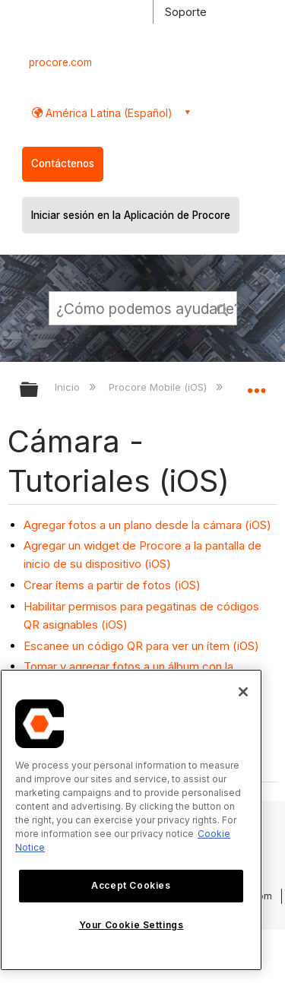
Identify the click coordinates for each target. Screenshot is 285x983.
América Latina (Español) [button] (108, 112)
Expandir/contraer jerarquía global (39, 390)
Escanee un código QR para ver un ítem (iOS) (141, 646)
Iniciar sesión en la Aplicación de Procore (130, 215)
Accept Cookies (130, 885)
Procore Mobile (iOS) (159, 387)
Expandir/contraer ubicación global (256, 384)
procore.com (60, 62)
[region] (131, 820)
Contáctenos (62, 163)
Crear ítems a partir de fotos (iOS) (112, 585)
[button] (222, 307)
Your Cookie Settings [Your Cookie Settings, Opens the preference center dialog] (131, 925)
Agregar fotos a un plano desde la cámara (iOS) (147, 525)
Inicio (69, 387)
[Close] (243, 692)
